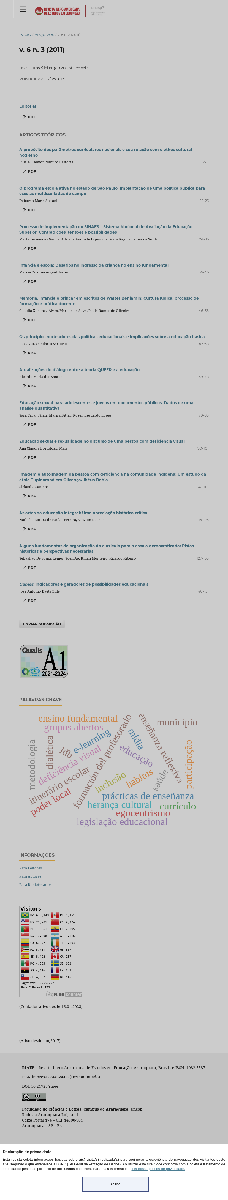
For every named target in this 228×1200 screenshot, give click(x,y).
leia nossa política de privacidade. (158, 1169)
